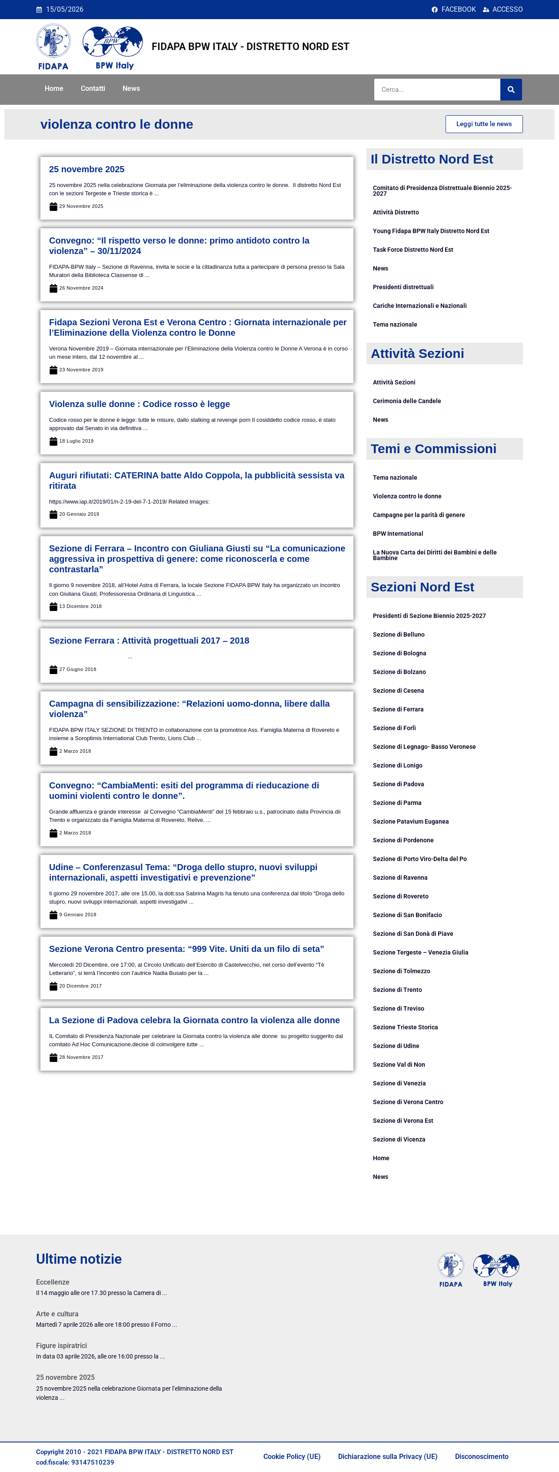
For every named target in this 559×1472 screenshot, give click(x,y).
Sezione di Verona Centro (408, 1101)
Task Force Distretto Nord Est (413, 249)
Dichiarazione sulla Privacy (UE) (388, 1456)
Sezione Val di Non (399, 1064)
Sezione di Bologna (399, 653)
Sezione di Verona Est (403, 1120)
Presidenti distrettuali (403, 287)
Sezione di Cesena (398, 690)
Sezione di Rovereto (401, 896)
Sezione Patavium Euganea (411, 821)
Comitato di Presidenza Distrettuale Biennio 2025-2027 (442, 190)
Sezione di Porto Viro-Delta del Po (420, 858)
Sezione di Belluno (399, 634)
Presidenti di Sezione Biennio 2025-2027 (429, 615)
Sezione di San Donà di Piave (413, 933)
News (131, 88)
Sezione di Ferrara (398, 709)
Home (54, 88)
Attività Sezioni (394, 382)
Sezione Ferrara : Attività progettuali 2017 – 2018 (149, 640)
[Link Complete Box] (135, 1290)
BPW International (398, 533)
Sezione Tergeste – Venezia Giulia (421, 952)
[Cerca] (511, 89)
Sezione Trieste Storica (405, 1027)
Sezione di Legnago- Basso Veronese (424, 746)
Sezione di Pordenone (403, 840)
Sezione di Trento (397, 989)
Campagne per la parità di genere (419, 514)
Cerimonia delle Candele (407, 400)
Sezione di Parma (397, 802)
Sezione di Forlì (394, 727)
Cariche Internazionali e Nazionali (420, 305)
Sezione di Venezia (399, 1083)
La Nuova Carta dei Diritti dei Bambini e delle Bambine (435, 555)
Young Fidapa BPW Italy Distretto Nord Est (431, 230)
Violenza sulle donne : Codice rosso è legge (139, 404)
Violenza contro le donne (407, 496)
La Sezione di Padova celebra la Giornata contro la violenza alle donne (194, 1020)
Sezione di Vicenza (399, 1139)
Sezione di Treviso (398, 1008)
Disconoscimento (482, 1456)
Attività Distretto (396, 212)
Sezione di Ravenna (400, 877)
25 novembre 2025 (86, 169)
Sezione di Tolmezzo (401, 971)
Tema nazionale (395, 324)
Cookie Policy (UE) (292, 1456)
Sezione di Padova (398, 784)
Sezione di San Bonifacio (407, 914)
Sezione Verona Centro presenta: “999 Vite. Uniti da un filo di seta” (186, 949)
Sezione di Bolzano (399, 671)
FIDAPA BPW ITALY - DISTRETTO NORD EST (250, 47)
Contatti (93, 88)
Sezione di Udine (396, 1045)
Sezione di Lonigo (398, 765)
